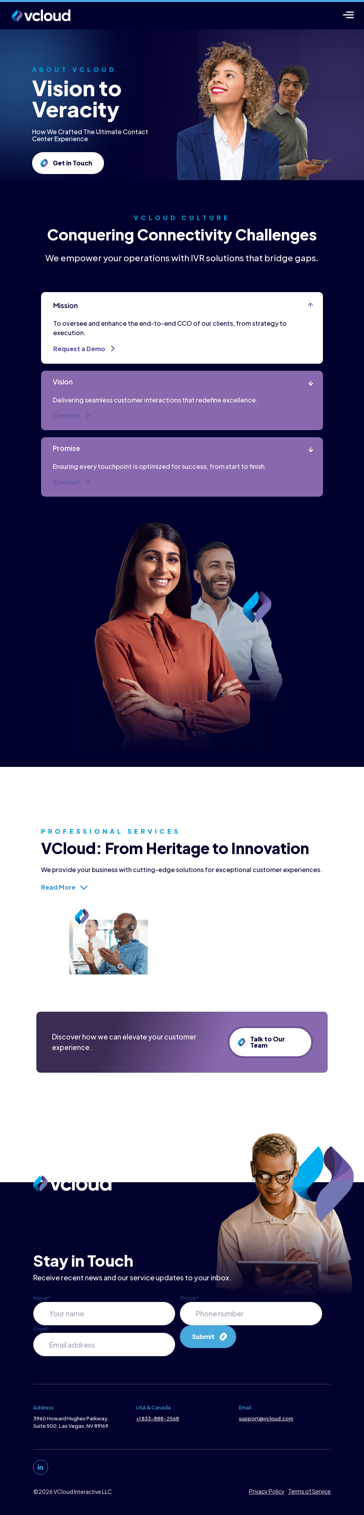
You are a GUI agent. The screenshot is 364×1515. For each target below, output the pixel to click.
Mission (68, 324)
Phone (189, 1302)
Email (40, 1333)
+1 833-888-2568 (157, 1423)
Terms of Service (311, 1495)
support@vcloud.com (266, 1423)
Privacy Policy (268, 1495)
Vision (65, 401)
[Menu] (348, 14)
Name (40, 1302)
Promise (69, 468)
